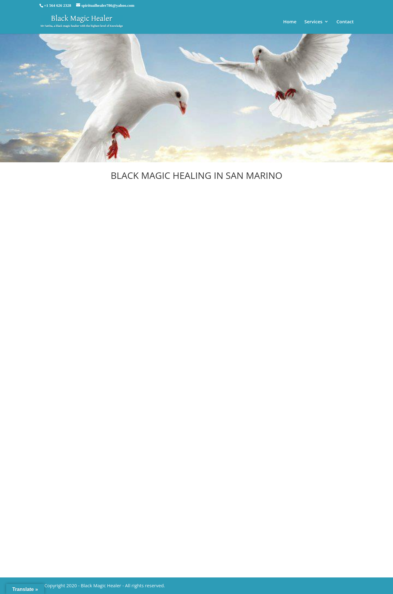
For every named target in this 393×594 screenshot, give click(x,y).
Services (313, 22)
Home (289, 22)
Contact (345, 22)
